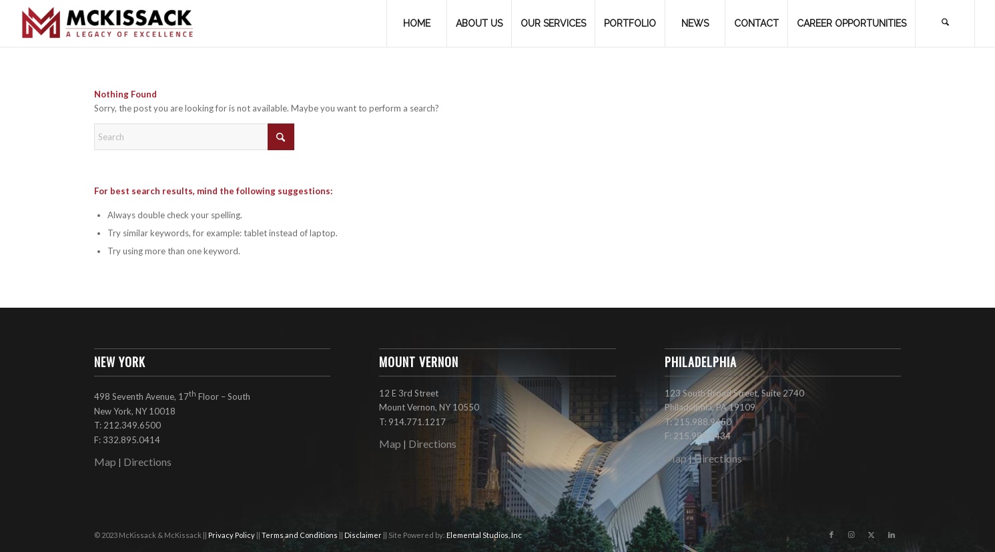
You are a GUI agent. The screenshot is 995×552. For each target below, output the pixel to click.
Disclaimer (363, 535)
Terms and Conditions (300, 535)
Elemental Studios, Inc (484, 535)
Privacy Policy (232, 535)
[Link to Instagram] (852, 535)
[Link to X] (872, 535)
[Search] (945, 23)
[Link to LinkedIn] (892, 535)
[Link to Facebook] (831, 535)
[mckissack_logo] (108, 23)
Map (105, 461)
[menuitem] (416, 23)
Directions (147, 461)
